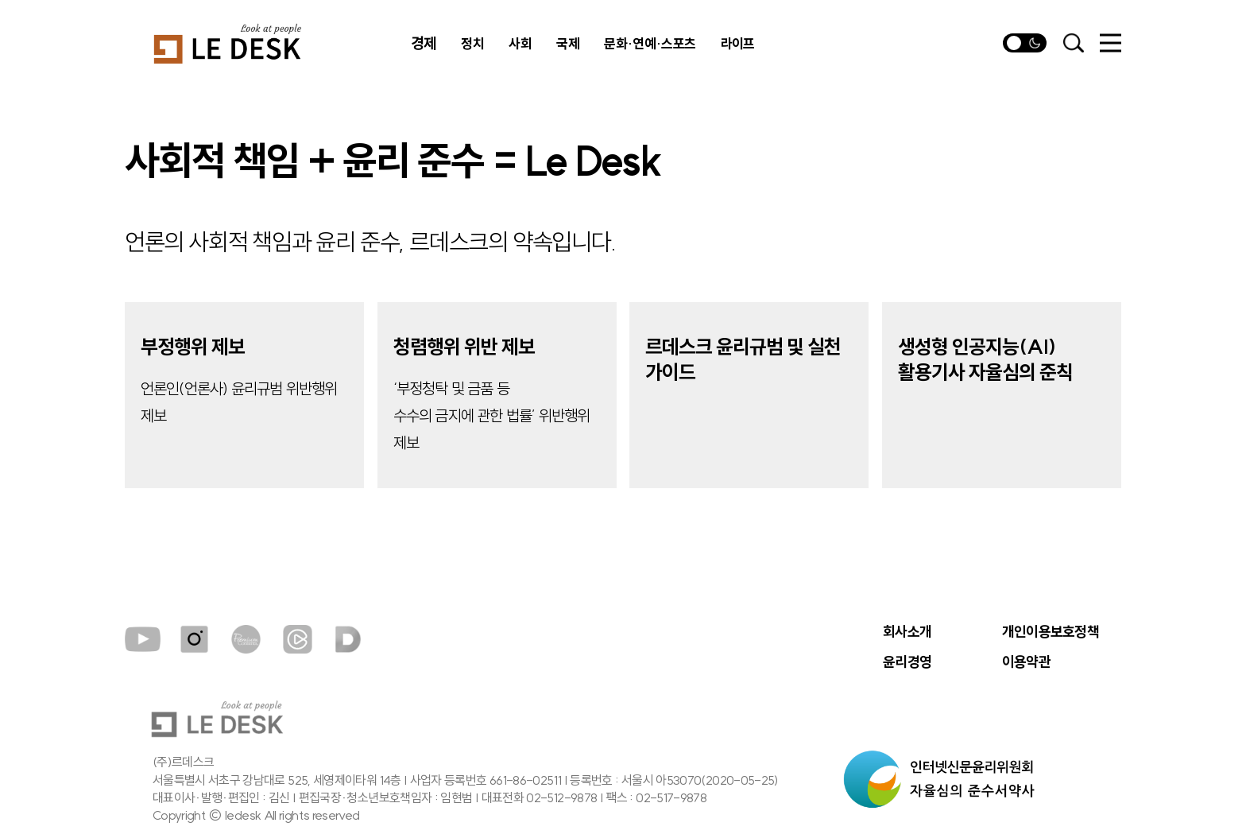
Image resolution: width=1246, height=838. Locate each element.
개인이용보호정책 (1050, 632)
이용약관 (1026, 662)
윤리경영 (907, 662)
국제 (567, 43)
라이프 (738, 43)
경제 (423, 43)
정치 (472, 43)
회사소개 (907, 632)
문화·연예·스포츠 (649, 43)
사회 (520, 43)
